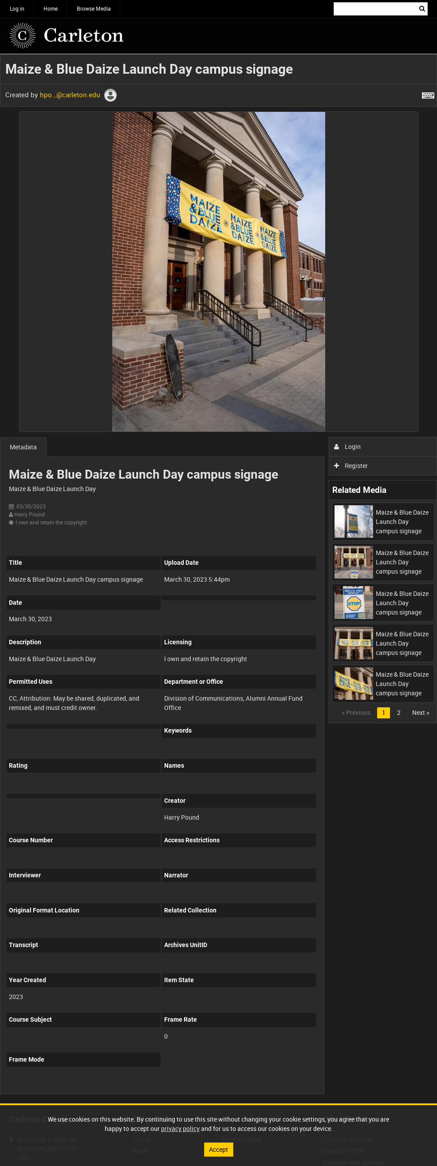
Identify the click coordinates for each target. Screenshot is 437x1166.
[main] (218, 578)
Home (50, 8)
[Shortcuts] (428, 93)
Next (420, 712)
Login (347, 446)
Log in (17, 8)
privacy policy (180, 1128)
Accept (218, 1149)
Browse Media (94, 8)
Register (351, 465)
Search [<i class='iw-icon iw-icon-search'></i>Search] (422, 8)
